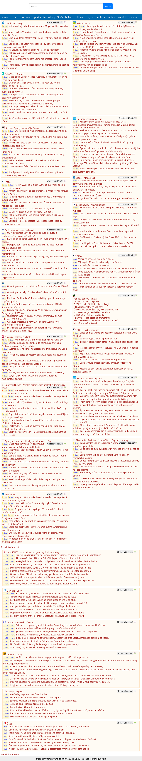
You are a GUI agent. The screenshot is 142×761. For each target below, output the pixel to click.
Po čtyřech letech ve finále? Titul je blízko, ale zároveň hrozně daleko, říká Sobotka (56, 561)
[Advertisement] (95, 94)
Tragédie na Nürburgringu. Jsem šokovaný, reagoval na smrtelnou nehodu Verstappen (58, 554)
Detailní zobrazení (10, 547)
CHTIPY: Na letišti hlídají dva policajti (91, 304)
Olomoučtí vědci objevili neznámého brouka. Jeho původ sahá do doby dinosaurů (49, 726)
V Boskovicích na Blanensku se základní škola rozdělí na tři (107, 283)
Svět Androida (83, 23)
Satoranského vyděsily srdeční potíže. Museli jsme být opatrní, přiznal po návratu (50, 564)
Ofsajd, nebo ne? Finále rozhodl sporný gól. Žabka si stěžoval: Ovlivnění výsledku (49, 574)
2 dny (4, 118)
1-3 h (4, 131)
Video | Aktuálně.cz (85, 177)
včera (4, 26)
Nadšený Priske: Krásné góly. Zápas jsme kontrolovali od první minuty (44, 644)
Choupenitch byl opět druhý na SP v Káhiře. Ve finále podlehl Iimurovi (44, 606)
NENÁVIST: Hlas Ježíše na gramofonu (92, 317)
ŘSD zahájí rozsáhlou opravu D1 (94, 265)
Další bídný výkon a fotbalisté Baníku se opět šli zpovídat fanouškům (44, 583)
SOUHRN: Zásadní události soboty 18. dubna (31, 211)
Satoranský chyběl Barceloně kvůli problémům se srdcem (38, 647)
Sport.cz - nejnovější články (19, 622)
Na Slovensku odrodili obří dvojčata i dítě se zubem (34, 49)
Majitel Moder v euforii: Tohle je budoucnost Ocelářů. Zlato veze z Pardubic (47, 612)
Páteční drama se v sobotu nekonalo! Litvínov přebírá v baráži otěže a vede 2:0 (48, 603)
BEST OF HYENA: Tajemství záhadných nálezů (96, 320)
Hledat (108, 6)
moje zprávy (5, 17)
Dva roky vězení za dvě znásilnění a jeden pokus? (34, 716)
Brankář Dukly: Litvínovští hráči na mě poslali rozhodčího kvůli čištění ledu (52, 593)
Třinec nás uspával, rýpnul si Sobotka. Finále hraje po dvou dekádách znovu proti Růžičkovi (60, 625)
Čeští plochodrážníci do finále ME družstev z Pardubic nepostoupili (43, 641)
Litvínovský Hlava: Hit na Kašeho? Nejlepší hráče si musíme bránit (48, 558)
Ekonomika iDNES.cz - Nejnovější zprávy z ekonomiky (102, 440)
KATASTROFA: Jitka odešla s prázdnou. (92, 312)
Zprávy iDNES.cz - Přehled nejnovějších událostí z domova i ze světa (33, 386)
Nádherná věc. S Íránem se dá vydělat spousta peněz (36, 697)
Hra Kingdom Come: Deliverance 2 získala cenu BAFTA (106, 243)
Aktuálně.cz (10, 494)
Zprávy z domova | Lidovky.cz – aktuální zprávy (28, 441)
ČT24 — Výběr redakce (88, 330)
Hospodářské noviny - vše (89, 118)
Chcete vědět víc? (55, 22)
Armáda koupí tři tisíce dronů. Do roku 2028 (31, 703)
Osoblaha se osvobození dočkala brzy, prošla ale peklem (36, 729)
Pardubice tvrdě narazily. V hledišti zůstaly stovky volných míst (46, 634)
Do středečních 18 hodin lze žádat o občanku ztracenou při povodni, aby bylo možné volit (53, 739)
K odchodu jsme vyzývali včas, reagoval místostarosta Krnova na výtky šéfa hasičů (49, 748)
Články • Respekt (14, 691)
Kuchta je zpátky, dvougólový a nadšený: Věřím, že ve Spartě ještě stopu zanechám (50, 570)
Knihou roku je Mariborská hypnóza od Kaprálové (39, 339)
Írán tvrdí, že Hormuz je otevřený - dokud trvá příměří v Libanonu (42, 713)
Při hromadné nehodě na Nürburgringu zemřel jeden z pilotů (46, 628)
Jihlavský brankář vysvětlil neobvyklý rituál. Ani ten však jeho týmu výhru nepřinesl (56, 631)
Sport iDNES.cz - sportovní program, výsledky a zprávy (32, 552)
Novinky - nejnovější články (18, 336)
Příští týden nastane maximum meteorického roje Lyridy (36, 372)
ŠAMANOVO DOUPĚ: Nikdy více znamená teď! (96, 309)
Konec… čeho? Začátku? (85, 298)
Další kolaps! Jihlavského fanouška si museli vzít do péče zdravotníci (43, 609)
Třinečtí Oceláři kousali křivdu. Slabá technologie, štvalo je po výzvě (43, 596)
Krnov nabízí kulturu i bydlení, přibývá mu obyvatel (34, 736)
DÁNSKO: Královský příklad (87, 301)
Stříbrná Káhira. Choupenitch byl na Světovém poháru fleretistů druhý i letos (48, 577)
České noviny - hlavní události (19, 230)
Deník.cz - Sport (14, 590)
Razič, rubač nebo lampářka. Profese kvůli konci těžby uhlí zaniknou (42, 732)
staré (3, 233)
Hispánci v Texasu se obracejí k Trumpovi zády (103, 359)
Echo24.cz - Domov (14, 74)
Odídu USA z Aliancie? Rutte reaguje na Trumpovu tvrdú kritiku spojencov (52, 657)
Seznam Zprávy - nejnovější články (22, 128)
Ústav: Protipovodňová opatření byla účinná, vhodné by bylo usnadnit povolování (49, 745)
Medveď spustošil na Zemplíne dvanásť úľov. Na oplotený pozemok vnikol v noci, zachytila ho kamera (60, 681)
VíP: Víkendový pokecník (85, 323)
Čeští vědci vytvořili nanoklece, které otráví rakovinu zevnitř (107, 268)
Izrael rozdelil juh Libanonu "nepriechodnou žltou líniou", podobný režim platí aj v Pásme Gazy (56, 666)
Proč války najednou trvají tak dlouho (28, 694)
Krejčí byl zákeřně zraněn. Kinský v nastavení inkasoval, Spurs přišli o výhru (47, 615)
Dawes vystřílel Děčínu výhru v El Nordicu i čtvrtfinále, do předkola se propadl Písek (51, 567)
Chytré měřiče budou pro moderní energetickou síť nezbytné (108, 198)
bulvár (68, 17)
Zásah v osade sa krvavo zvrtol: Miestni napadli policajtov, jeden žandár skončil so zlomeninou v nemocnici (62, 675)
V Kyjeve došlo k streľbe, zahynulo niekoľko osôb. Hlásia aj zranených (44, 685)
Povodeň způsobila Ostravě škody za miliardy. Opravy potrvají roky (41, 742)
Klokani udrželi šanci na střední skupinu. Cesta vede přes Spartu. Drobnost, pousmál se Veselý (62, 637)
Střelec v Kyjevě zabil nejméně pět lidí (98, 338)
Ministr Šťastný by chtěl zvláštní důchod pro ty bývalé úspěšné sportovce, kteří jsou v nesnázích (57, 710)
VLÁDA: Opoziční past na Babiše (89, 315)
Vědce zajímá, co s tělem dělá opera (96, 258)
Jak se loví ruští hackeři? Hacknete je (28, 707)
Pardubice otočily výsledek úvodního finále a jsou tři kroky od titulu (43, 599)
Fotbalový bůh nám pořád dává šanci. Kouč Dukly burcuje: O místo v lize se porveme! (52, 580)
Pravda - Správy (14, 654)
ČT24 (7, 182)
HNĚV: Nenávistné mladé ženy (88, 306)
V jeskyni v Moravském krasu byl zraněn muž (100, 262)
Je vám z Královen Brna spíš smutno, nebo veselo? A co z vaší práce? (43, 700)
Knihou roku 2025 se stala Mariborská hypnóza (32, 208)
